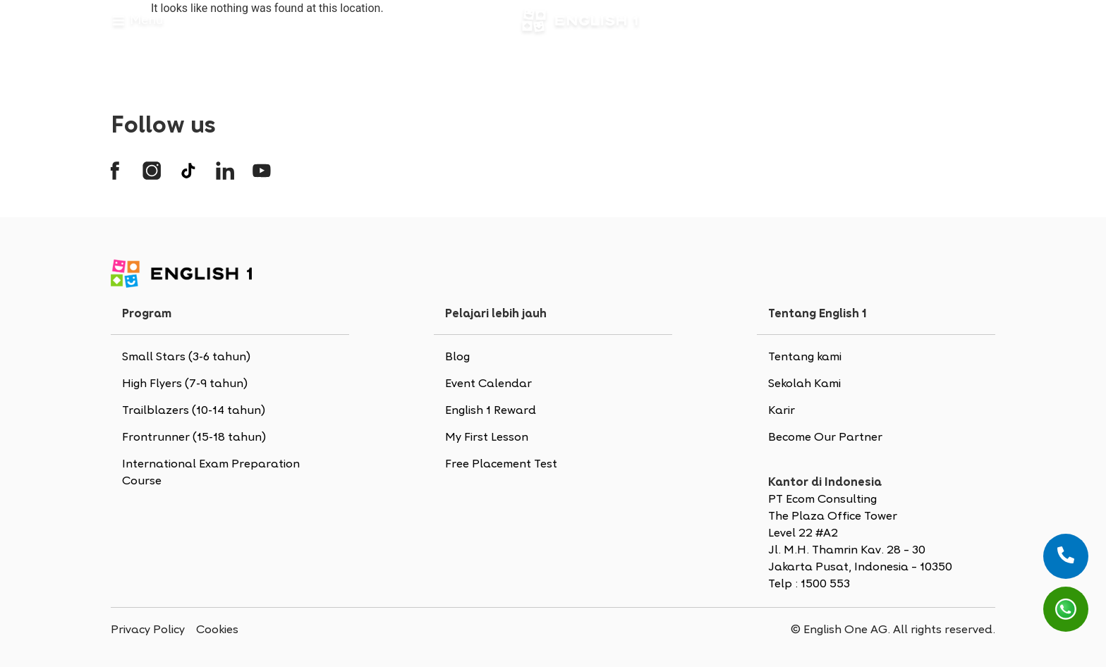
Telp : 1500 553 (809, 584)
